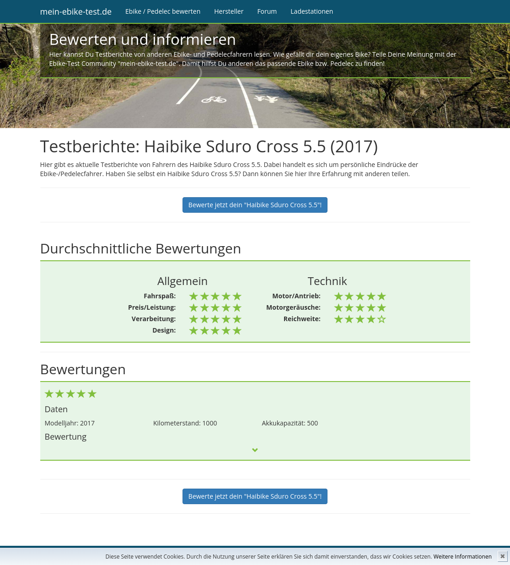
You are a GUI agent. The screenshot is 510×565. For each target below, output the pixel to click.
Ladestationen (311, 11)
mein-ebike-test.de (76, 11)
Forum (267, 11)
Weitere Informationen (463, 556)
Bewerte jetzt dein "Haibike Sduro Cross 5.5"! (255, 204)
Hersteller (228, 11)
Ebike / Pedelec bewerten (162, 11)
